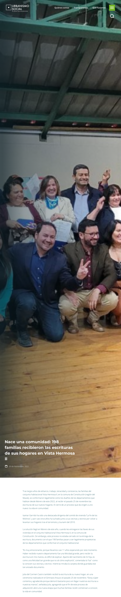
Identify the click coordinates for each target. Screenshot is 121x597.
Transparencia (81, 7)
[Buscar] (112, 16)
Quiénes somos (61, 7)
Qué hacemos (99, 7)
